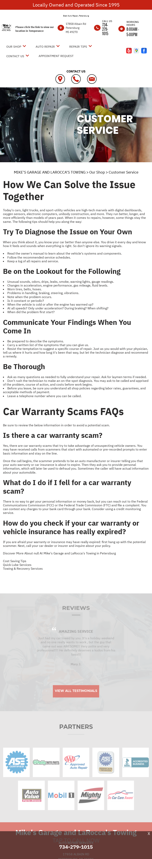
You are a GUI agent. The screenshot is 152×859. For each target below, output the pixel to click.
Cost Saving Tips (14, 561)
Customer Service (123, 172)
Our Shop (13, 46)
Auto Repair (45, 46)
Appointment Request (56, 56)
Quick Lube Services (17, 565)
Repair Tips (78, 46)
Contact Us (15, 56)
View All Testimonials (76, 699)
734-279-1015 (105, 29)
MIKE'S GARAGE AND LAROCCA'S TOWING (50, 172)
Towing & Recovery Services (23, 568)
